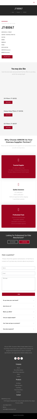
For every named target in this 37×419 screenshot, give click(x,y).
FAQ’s (18, 374)
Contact (18, 376)
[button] (7, 57)
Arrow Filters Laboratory (18, 372)
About (18, 367)
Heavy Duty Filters (18, 389)
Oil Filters (18, 392)
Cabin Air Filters (18, 385)
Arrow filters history (18, 370)
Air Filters (18, 383)
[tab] (18, 300)
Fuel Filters (18, 387)
